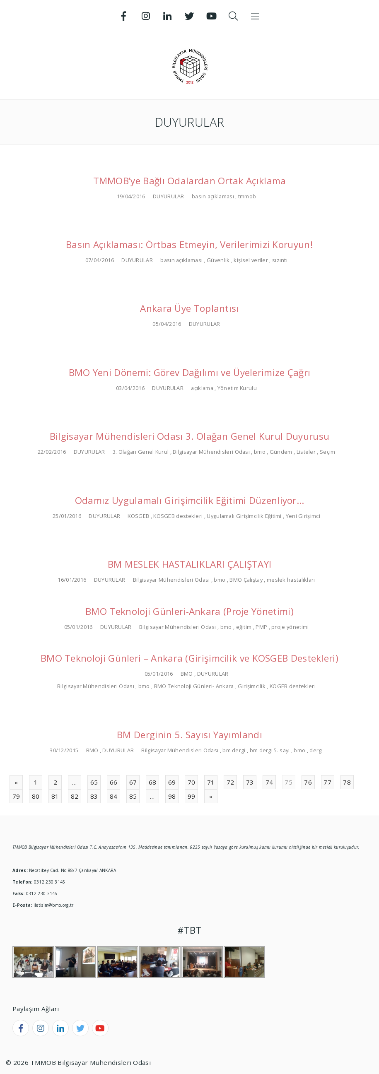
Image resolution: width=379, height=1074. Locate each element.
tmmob (247, 196)
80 (36, 796)
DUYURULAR (168, 196)
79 (16, 796)
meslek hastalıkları (291, 579)
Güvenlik (218, 260)
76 (308, 782)
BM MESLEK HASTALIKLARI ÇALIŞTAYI (190, 564)
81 (55, 796)
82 (75, 796)
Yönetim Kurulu (237, 388)
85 (133, 796)
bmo (260, 451)
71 (211, 782)
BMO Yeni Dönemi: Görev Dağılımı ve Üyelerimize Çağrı (190, 372)
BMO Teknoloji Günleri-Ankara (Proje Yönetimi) (189, 611)
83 (94, 796)
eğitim (244, 627)
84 (114, 796)
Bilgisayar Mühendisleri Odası (211, 451)
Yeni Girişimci (303, 516)
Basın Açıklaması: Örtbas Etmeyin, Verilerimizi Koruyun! (189, 244)
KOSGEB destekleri (178, 516)
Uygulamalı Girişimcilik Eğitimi (244, 516)
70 (192, 782)
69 (172, 782)
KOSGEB (138, 516)
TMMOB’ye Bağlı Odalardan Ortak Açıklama (189, 180)
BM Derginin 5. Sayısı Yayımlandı (189, 734)
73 (250, 782)
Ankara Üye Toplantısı (189, 308)
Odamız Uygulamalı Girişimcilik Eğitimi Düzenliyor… (189, 500)
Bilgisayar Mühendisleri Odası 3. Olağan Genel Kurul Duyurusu (189, 436)
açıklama (202, 388)
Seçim (328, 451)
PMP (261, 627)
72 (230, 782)
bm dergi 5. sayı (270, 750)
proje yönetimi (290, 627)
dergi (316, 750)
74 (269, 782)
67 (133, 782)
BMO (187, 673)
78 (347, 782)
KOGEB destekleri (293, 686)
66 (114, 782)
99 (192, 796)
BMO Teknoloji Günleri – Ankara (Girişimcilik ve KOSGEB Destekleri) (189, 658)
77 (327, 782)
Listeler (306, 451)
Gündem (281, 451)
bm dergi (233, 750)
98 (172, 796)
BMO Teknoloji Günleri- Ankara (194, 686)
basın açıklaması (213, 196)
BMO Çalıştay (246, 579)
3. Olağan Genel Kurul (141, 451)
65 (94, 782)
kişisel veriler (251, 260)
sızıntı (279, 260)
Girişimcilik (252, 686)
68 (153, 782)
